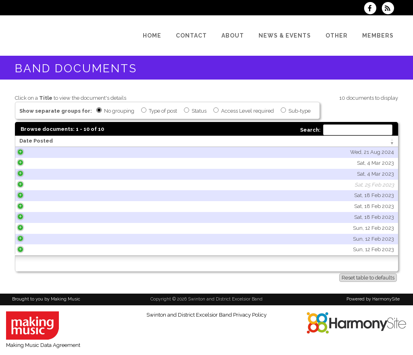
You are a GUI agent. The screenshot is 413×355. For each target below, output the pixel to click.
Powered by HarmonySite (373, 299)
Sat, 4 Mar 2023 (100, 163)
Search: (346, 130)
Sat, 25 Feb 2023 (99, 185)
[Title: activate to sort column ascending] (198, 141)
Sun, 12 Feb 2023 (98, 228)
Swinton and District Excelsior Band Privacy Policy (206, 315)
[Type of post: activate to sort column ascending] (335, 141)
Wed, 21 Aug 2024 (97, 152)
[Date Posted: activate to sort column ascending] (69, 141)
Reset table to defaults (368, 278)
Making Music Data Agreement (43, 345)
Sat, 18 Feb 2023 (99, 195)
